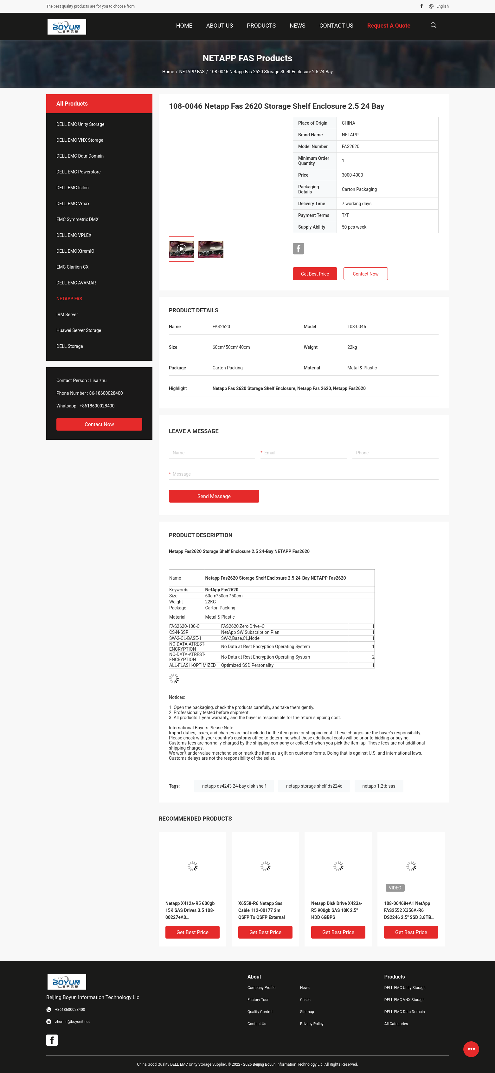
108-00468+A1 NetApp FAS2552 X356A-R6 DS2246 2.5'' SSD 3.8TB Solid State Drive (407, 911)
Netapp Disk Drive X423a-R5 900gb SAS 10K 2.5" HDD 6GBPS (337, 910)
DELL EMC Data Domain (80, 156)
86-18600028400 (106, 393)
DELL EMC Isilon (72, 187)
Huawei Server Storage (78, 330)
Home (168, 71)
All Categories (396, 1024)
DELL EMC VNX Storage (79, 140)
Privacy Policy (312, 1024)
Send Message (214, 496)
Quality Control (260, 1012)
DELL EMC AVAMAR (76, 282)
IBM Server (67, 314)
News (305, 987)
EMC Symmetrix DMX (77, 219)
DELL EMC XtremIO (75, 251)
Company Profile (261, 987)
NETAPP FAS (191, 71)
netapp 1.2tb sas (379, 786)
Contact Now (99, 424)
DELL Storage (69, 346)
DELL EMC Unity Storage (80, 124)
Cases (305, 1000)
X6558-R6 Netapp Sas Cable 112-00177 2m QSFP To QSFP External (261, 910)
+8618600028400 (97, 405)
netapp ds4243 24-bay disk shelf (234, 786)
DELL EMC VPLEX (73, 235)
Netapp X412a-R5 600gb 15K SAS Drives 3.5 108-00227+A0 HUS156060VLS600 (190, 911)
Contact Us (257, 1024)
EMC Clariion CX (72, 267)
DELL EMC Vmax (72, 203)
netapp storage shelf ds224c (314, 786)
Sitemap (307, 1012)
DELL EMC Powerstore (78, 171)
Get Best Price (315, 273)
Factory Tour (258, 1000)
